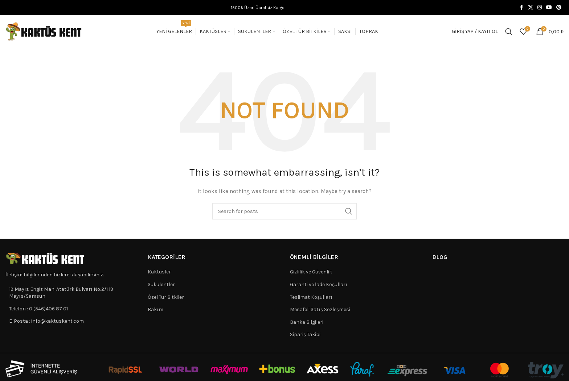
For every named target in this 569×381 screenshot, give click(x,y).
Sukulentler (161, 284)
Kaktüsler (159, 272)
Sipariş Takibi (305, 334)
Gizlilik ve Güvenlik (311, 272)
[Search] (509, 31)
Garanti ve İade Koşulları (318, 284)
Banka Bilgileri (306, 322)
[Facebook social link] (521, 8)
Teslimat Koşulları (311, 297)
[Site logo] (43, 31)
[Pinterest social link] (559, 8)
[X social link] (530, 8)
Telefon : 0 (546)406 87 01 (38, 309)
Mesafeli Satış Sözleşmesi (320, 309)
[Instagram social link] (539, 8)
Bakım (155, 309)
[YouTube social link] (549, 8)
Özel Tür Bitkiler (166, 297)
